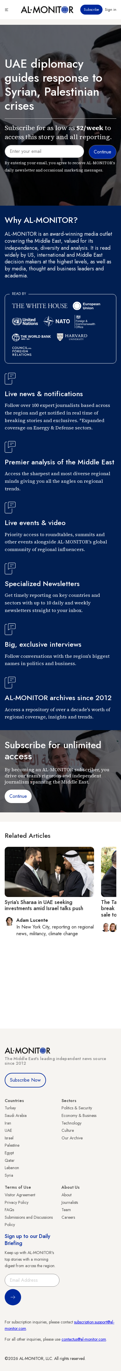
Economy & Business (79, 1115)
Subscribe (91, 9)
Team (66, 1210)
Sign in (110, 9)
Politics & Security (77, 1108)
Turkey (10, 1108)
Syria (9, 1175)
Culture (68, 1130)
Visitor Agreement (20, 1195)
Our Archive (72, 1138)
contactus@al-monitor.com (84, 1339)
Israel (9, 1138)
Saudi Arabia (16, 1115)
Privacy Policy (16, 1202)
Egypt (9, 1153)
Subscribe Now (25, 1080)
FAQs (9, 1210)
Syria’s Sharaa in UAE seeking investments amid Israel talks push (44, 905)
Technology (71, 1123)
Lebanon (12, 1168)
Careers (68, 1217)
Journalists (70, 1202)
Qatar (10, 1160)
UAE (8, 1130)
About (66, 1195)
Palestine (12, 1145)
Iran (8, 1123)
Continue (18, 796)
